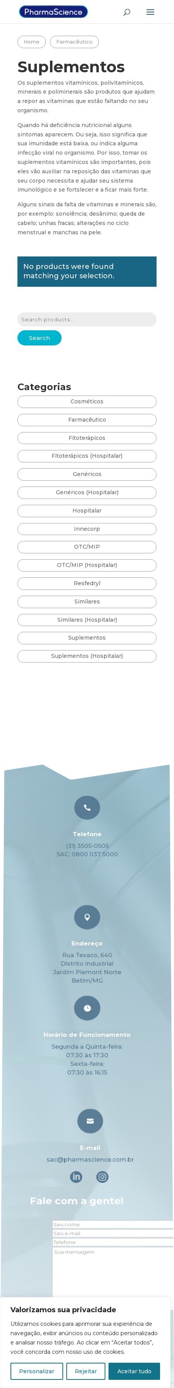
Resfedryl (87, 583)
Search (39, 338)
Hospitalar (87, 510)
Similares (87, 601)
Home (32, 42)
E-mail (89, 1238)
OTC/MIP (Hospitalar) (87, 564)
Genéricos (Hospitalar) (87, 492)
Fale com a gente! (78, 1267)
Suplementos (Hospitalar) (87, 655)
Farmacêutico (74, 42)
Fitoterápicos (87, 437)
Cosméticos (87, 401)
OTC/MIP (87, 546)
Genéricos (87, 474)
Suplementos (87, 637)
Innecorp (87, 528)
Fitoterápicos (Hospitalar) (87, 455)
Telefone (87, 1101)
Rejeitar (86, 1371)
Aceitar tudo (134, 1371)
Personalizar (36, 1371)
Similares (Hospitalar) (87, 619)
